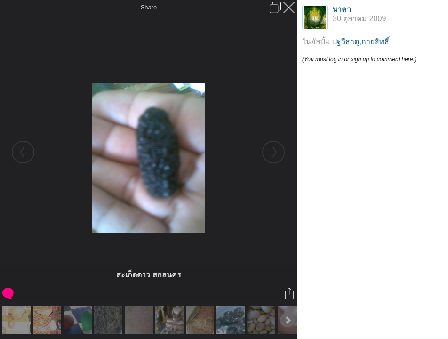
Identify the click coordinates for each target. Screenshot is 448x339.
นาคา (341, 9)
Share (149, 7)
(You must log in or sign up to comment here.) (359, 59)
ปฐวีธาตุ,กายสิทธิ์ (360, 42)
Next (287, 320)
